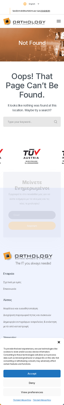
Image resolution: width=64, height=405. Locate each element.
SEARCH (56, 122)
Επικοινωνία (9, 288)
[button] (59, 342)
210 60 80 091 (45, 11)
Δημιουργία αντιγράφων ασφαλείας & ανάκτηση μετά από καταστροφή (30, 324)
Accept (32, 373)
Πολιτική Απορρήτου (22, 400)
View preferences (32, 392)
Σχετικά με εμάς (12, 282)
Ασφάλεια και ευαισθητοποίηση (20, 308)
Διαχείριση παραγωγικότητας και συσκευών (27, 315)
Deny (32, 383)
